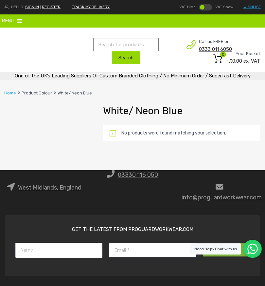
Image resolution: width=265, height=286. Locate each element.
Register (51, 7)
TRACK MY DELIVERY (91, 7)
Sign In (32, 7)
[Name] (58, 250)
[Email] (152, 250)
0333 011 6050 (215, 49)
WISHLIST (252, 7)
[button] (8, 21)
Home (10, 93)
